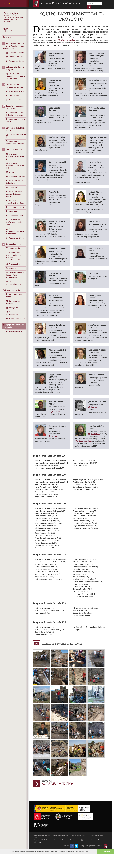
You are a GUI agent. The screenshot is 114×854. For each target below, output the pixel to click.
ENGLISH (16, 4)
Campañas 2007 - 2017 (14, 150)
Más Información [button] (83, 851)
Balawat (56, 412)
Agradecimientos (57, 784)
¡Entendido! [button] (106, 852)
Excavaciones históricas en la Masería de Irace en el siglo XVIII (14, 46)
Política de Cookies (97, 840)
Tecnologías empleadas (15, 244)
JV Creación (95, 434)
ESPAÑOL (7, 4)
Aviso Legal (37, 842)
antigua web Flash (84, 441)
